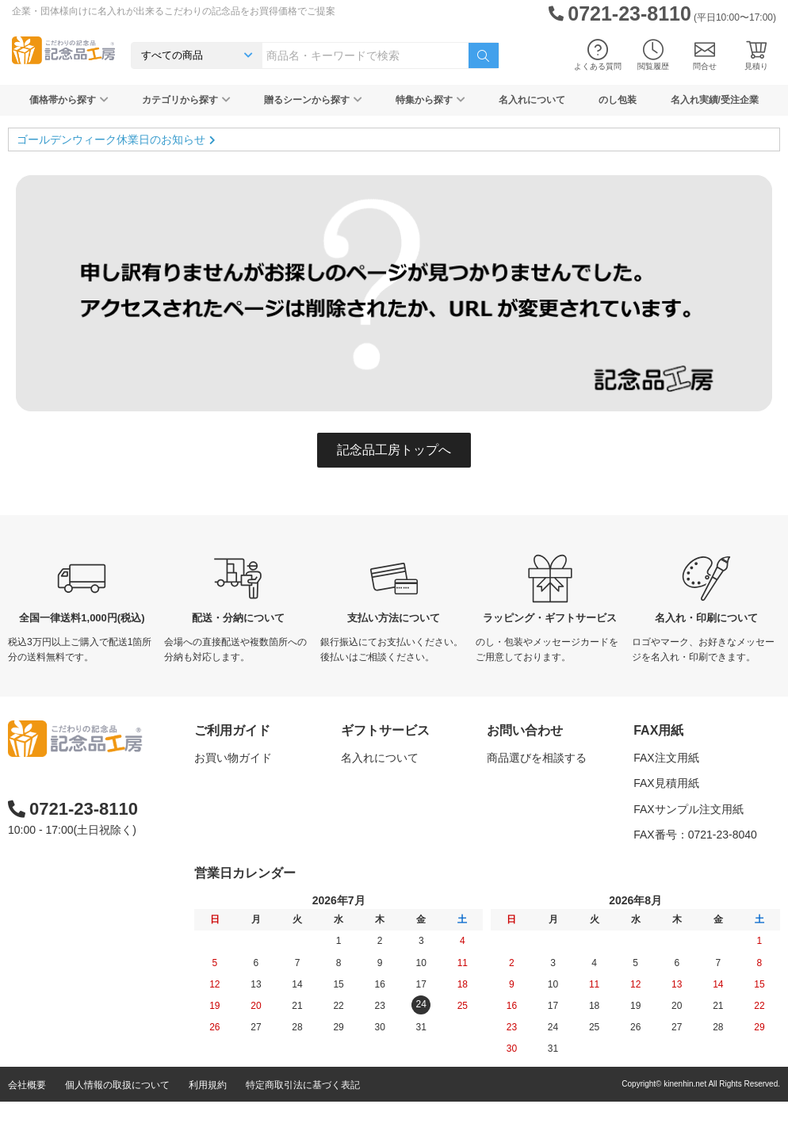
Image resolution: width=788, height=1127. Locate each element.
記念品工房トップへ (394, 450)
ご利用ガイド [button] (232, 730)
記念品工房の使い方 (244, 834)
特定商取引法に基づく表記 (303, 1110)
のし (352, 783)
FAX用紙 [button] (658, 730)
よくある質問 (598, 55)
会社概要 (27, 1110)
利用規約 (208, 1110)
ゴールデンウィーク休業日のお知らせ (111, 139)
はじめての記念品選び (249, 809)
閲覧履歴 (653, 55)
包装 (352, 809)
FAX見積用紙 (665, 783)
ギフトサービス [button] (385, 730)
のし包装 (618, 99)
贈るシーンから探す (313, 99)
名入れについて (532, 99)
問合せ (705, 55)
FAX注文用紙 (665, 757)
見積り (756, 55)
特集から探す (430, 99)
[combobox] (365, 55)
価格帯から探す (69, 99)
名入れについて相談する (548, 783)
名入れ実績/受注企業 (715, 99)
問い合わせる (520, 834)
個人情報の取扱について (117, 1110)
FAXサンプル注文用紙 (688, 809)
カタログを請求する (537, 809)
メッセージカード (385, 834)
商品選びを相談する (537, 757)
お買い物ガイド (233, 757)
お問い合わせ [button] (525, 730)
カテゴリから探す (186, 99)
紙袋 (352, 860)
